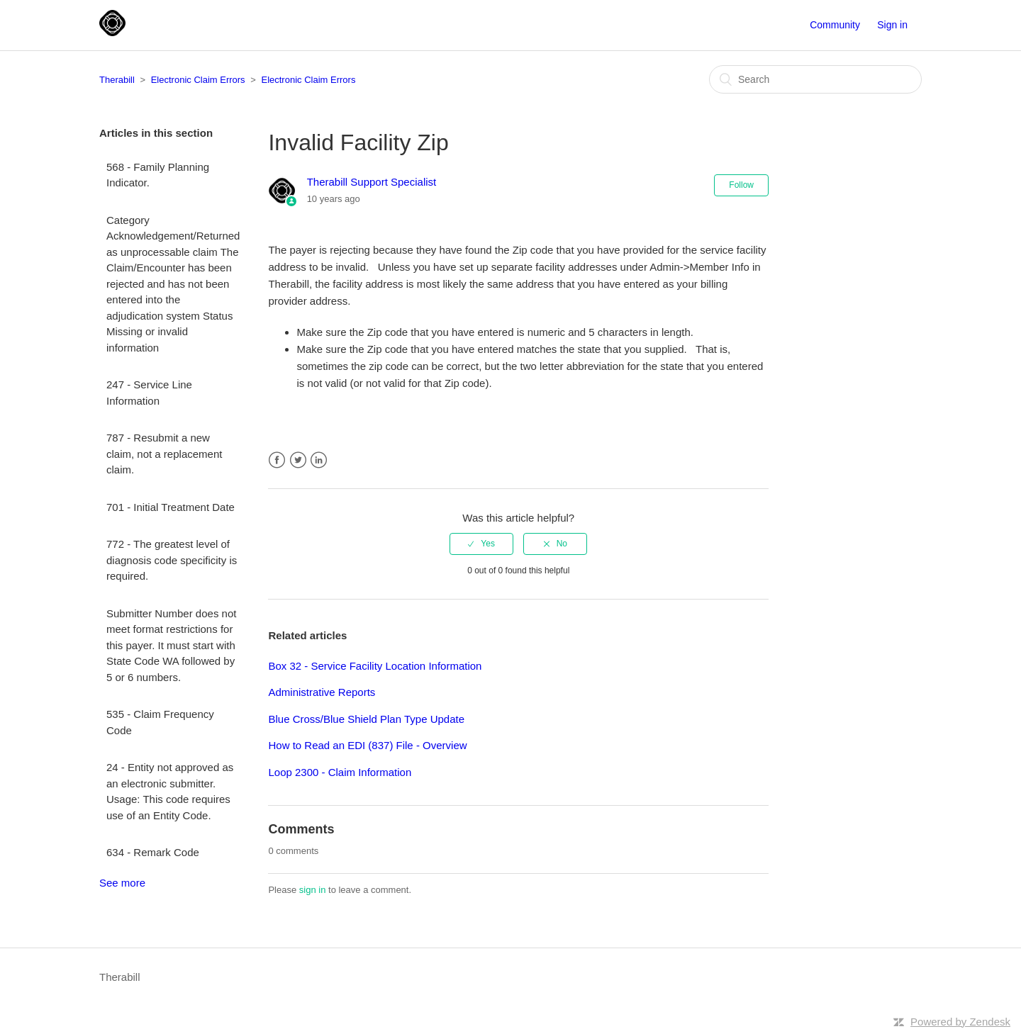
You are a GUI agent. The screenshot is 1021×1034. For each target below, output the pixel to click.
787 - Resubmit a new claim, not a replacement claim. (164, 454)
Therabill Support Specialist (372, 182)
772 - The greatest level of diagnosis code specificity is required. (171, 560)
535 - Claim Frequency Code (160, 722)
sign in (312, 889)
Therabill (117, 79)
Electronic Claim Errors (198, 79)
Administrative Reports (321, 692)
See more (122, 883)
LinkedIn (319, 460)
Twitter (298, 460)
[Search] (815, 79)
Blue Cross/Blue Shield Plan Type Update (366, 719)
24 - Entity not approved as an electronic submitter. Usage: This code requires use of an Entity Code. (169, 791)
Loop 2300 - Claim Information (339, 772)
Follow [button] (741, 185)
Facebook (277, 460)
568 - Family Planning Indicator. (157, 175)
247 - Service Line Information (149, 392)
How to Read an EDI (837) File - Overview (367, 745)
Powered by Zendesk (960, 1022)
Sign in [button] (892, 24)
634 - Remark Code (152, 852)
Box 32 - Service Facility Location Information (374, 666)
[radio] (481, 543)
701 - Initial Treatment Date (170, 507)
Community (835, 24)
